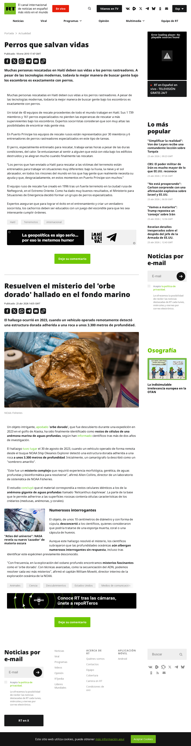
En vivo (60, 8)
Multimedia (135, 21)
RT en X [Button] (24, 720)
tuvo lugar (30, 448)
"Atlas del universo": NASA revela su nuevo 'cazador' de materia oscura (24, 539)
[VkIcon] (128, 8)
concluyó (27, 488)
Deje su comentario (72, 259)
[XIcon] (141, 8)
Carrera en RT (94, 681)
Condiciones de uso (95, 688)
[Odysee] (163, 667)
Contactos (92, 664)
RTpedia (59, 678)
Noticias (18, 21)
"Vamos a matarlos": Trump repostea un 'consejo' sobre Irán (162, 210)
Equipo (90, 670)
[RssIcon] (157, 673)
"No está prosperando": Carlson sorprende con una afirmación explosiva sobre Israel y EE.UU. (167, 189)
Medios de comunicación (115, 585)
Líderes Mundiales (60, 685)
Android (122, 659)
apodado (42, 427)
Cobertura (92, 675)
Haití (12, 222)
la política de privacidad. (164, 288)
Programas (73, 21)
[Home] (10, 8)
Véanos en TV (109, 8)
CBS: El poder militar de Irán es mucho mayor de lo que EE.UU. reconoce (167, 167)
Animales (15, 585)
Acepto (164, 288)
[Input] (167, 276)
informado (84, 436)
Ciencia (33, 585)
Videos (58, 667)
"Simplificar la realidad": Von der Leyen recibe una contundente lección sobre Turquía (166, 146)
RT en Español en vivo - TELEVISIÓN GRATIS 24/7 (163, 89)
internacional (54, 222)
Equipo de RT (169, 21)
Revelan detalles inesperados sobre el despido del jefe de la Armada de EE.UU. (163, 232)
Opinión (104, 21)
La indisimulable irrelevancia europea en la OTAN (167, 388)
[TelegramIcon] (147, 8)
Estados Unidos (84, 585)
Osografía (162, 350)
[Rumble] (134, 8)
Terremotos (31, 222)
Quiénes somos (95, 659)
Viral (44, 21)
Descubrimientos (56, 585)
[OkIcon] (160, 8)
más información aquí (109, 739)
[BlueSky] (154, 8)
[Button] (89, 8)
